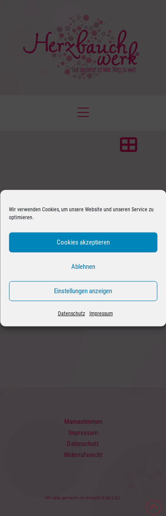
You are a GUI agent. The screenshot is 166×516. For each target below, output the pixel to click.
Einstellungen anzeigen (83, 291)
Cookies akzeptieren (83, 242)
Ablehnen (83, 267)
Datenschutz (71, 313)
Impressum (101, 313)
